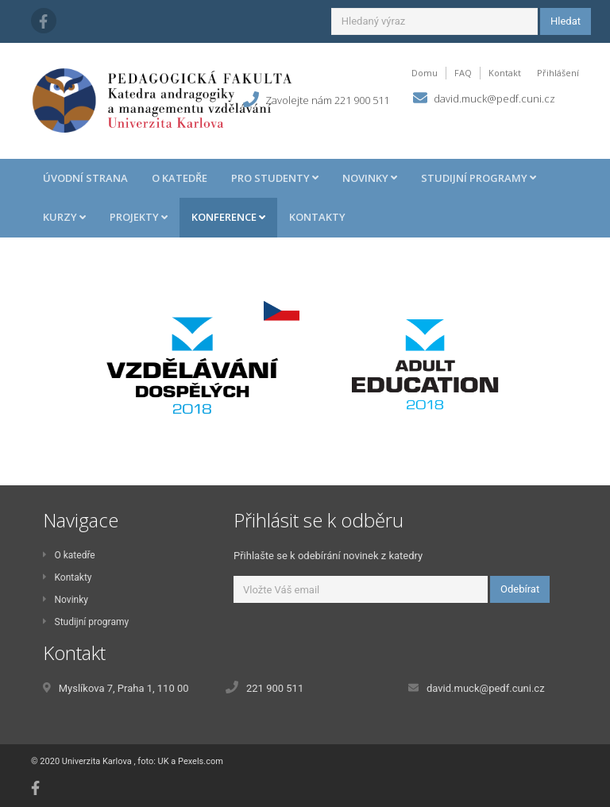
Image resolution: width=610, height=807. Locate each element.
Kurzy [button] (64, 217)
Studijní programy (86, 621)
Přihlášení (558, 73)
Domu (424, 73)
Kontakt (504, 73)
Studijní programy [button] (478, 178)
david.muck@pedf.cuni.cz (494, 98)
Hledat (565, 21)
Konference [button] (228, 217)
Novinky (65, 599)
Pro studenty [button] (275, 178)
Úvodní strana (85, 178)
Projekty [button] (139, 217)
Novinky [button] (369, 178)
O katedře (179, 178)
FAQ (463, 73)
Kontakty (317, 217)
